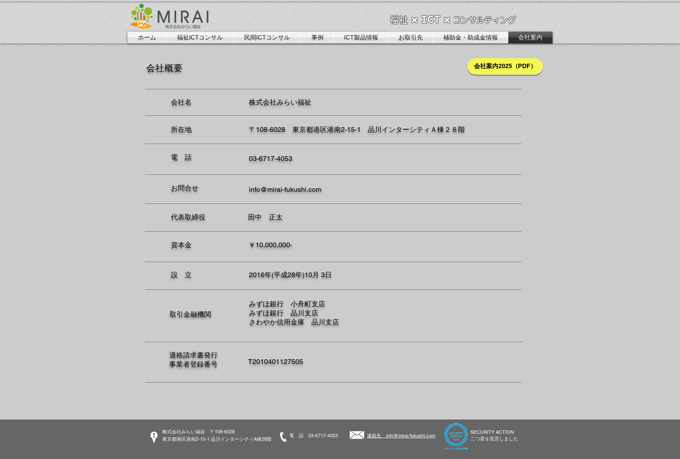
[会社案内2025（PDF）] (505, 66)
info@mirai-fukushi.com (285, 189)
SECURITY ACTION (492, 432)
